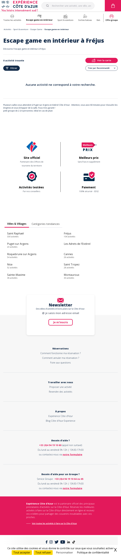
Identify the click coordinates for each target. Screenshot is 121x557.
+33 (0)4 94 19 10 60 (50, 445)
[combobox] (67, 5)
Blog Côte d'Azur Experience (60, 420)
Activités (7, 29)
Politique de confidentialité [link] (93, 552)
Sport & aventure (20, 29)
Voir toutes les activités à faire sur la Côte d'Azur (54, 523)
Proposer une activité (60, 387)
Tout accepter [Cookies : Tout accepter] (21, 552)
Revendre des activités (60, 391)
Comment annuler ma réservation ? (60, 357)
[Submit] (48, 5)
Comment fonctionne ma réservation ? (60, 353)
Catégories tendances (46, 224)
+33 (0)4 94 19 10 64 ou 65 (69, 478)
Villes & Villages (16, 224)
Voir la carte (101, 60)
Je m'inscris (60, 322)
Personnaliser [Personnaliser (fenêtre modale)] (64, 552)
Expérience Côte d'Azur (60, 416)
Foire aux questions (60, 362)
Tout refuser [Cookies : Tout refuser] (43, 552)
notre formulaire (72, 454)
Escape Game (36, 29)
